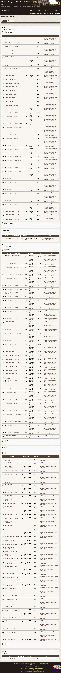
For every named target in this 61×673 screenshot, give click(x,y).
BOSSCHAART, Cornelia (12, 105)
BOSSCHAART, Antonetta (12, 79)
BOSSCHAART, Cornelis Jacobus (14, 123)
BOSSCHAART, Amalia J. (12, 68)
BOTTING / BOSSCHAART (11, 558)
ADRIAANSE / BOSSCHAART (8, 463)
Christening (27, 235)
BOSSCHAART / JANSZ (11, 503)
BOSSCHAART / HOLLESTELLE (9, 496)
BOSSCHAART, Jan (11, 175)
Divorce (21, 656)
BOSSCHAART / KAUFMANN (9, 507)
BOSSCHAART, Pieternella (12, 238)
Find (31, 10)
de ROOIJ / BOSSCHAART (11, 577)
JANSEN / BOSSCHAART (11, 599)
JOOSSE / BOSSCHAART (11, 603)
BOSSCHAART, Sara (11, 425)
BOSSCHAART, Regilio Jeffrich (13, 421)
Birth (30, 36)
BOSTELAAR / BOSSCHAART (8, 555)
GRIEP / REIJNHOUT (10, 592)
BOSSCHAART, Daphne (12, 138)
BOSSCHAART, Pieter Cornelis (13, 414)
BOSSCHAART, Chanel (11, 101)
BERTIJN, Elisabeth (11, 263)
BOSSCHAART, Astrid (11, 86)
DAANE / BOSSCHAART (11, 569)
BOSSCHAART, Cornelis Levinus (14, 127)
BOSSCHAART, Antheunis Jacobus (14, 75)
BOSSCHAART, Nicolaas (12, 396)
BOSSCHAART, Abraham (12, 267)
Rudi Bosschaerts (35, 666)
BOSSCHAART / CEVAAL (11, 474)
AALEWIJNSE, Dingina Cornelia (13, 46)
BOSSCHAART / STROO (11, 540)
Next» (11, 32)
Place (4, 20)
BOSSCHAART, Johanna (12, 200)
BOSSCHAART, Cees (11, 94)
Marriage (26, 456)
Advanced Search (52, 4)
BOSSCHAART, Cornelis (12, 108)
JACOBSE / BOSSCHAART (11, 595)
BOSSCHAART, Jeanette (12, 197)
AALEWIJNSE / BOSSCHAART (8, 459)
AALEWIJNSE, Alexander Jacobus (14, 39)
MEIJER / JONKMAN (10, 628)
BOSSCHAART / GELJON (11, 489)
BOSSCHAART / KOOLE (11, 511)
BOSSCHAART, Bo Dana (12, 90)
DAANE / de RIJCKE (10, 573)
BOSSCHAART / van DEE (11, 544)
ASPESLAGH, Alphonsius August (14, 61)
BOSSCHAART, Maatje (11, 370)
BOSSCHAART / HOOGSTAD (9, 500)
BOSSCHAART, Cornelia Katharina (14, 289)
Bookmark (51, 13)
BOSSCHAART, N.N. (11, 388)
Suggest (10, 20)
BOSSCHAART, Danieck (12, 134)
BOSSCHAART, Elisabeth (12, 149)
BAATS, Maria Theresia (11, 260)
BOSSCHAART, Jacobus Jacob (13, 171)
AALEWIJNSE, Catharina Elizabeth (14, 42)
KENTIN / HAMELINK (10, 606)
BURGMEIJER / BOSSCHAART (9, 562)
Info (47, 10)
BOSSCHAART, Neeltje (11, 392)
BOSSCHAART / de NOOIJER (9, 481)
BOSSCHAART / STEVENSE (12, 536)
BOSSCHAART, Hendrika (12, 164)
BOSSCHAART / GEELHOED (9, 485)
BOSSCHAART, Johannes (12, 219)
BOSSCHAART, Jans (11, 193)
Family (12, 456)
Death (30, 253)
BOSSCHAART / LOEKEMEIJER (9, 522)
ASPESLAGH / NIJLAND (11, 470)
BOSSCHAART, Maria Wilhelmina (14, 384)
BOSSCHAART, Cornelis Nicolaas (14, 131)
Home (4, 10)
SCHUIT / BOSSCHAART (11, 639)
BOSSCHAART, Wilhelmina (12, 432)
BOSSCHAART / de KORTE (11, 478)
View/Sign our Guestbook (36, 13)
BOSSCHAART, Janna (11, 189)
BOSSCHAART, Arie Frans (12, 83)
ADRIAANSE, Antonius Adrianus (13, 50)
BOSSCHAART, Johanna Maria (13, 211)
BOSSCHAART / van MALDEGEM (10, 548)
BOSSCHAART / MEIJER (11, 525)
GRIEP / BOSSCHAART (10, 588)
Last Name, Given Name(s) (14, 36)
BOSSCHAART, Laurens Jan (13, 362)
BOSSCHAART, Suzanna (12, 429)
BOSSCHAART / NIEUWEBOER (9, 529)
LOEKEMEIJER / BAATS (11, 625)
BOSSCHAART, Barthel (11, 278)
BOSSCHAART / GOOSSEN (12, 492)
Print (45, 13)
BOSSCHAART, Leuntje (11, 366)
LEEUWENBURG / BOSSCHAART (9, 621)
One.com (26, 668)
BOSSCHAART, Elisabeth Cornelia (14, 156)
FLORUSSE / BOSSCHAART (8, 584)
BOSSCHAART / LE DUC (11, 514)
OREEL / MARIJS (9, 636)
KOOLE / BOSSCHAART (11, 610)
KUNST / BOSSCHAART (11, 617)
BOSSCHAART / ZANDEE (11, 551)
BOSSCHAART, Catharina (12, 282)
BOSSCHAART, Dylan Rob (12, 142)
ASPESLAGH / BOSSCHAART (8, 467)
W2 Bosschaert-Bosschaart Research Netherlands (50, 39)
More (56, 10)
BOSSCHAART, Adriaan (12, 271)
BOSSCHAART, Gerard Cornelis (14, 160)
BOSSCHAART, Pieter (11, 407)
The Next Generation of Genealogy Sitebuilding (29, 663)
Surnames (58, 4)
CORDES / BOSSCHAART (11, 566)
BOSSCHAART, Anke (11, 72)
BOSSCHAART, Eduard (11, 145)
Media (39, 10)
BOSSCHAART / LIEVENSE (11, 518)
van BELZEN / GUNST (10, 658)
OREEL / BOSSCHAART (11, 632)
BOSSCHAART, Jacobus (12, 167)
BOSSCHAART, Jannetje (12, 351)
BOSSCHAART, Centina (12, 97)
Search (9, 10)
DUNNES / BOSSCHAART (11, 581)
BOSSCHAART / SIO (10, 533)
